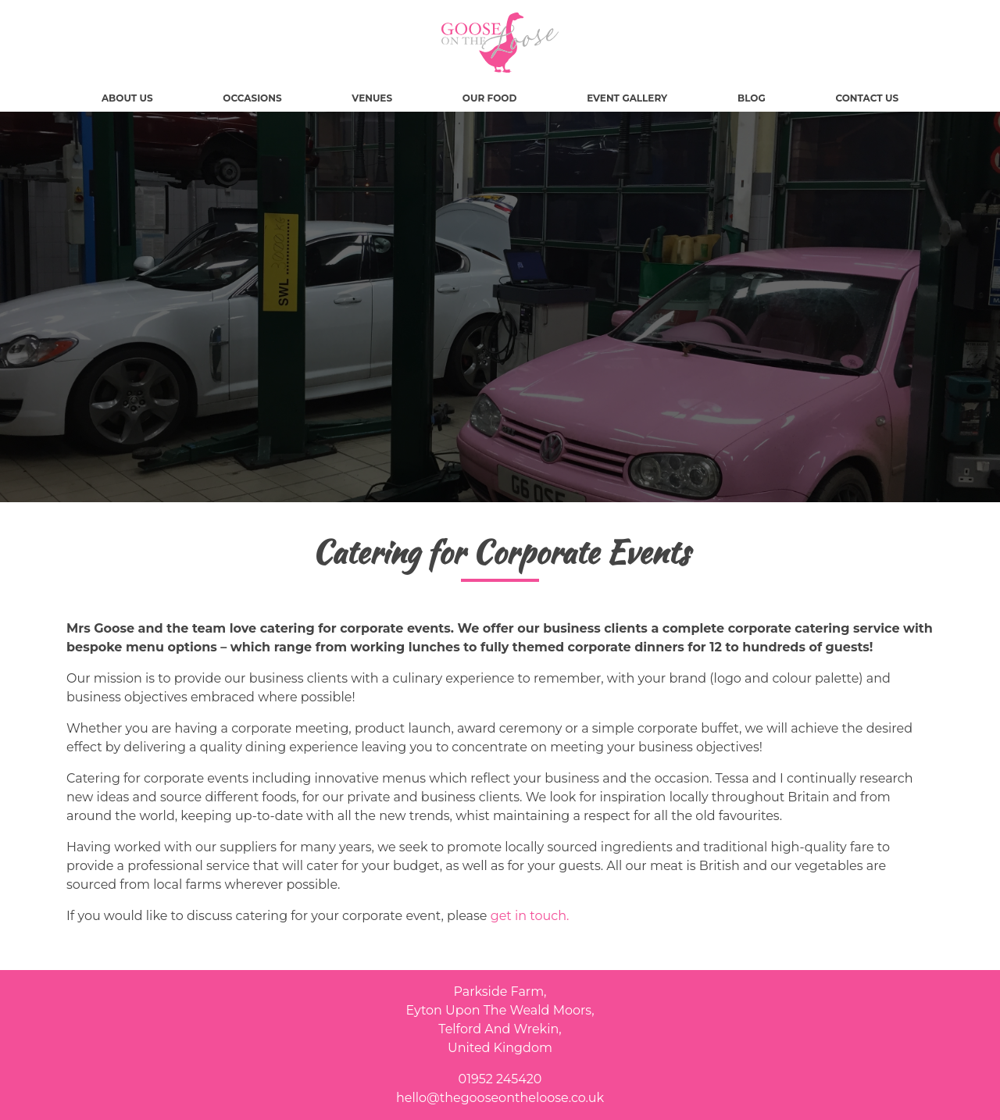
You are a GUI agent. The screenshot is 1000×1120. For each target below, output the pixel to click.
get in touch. (530, 915)
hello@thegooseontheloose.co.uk (500, 1097)
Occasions (252, 98)
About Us (127, 98)
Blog (752, 98)
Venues (372, 98)
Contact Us (866, 98)
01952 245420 (500, 1079)
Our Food (489, 98)
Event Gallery (627, 98)
